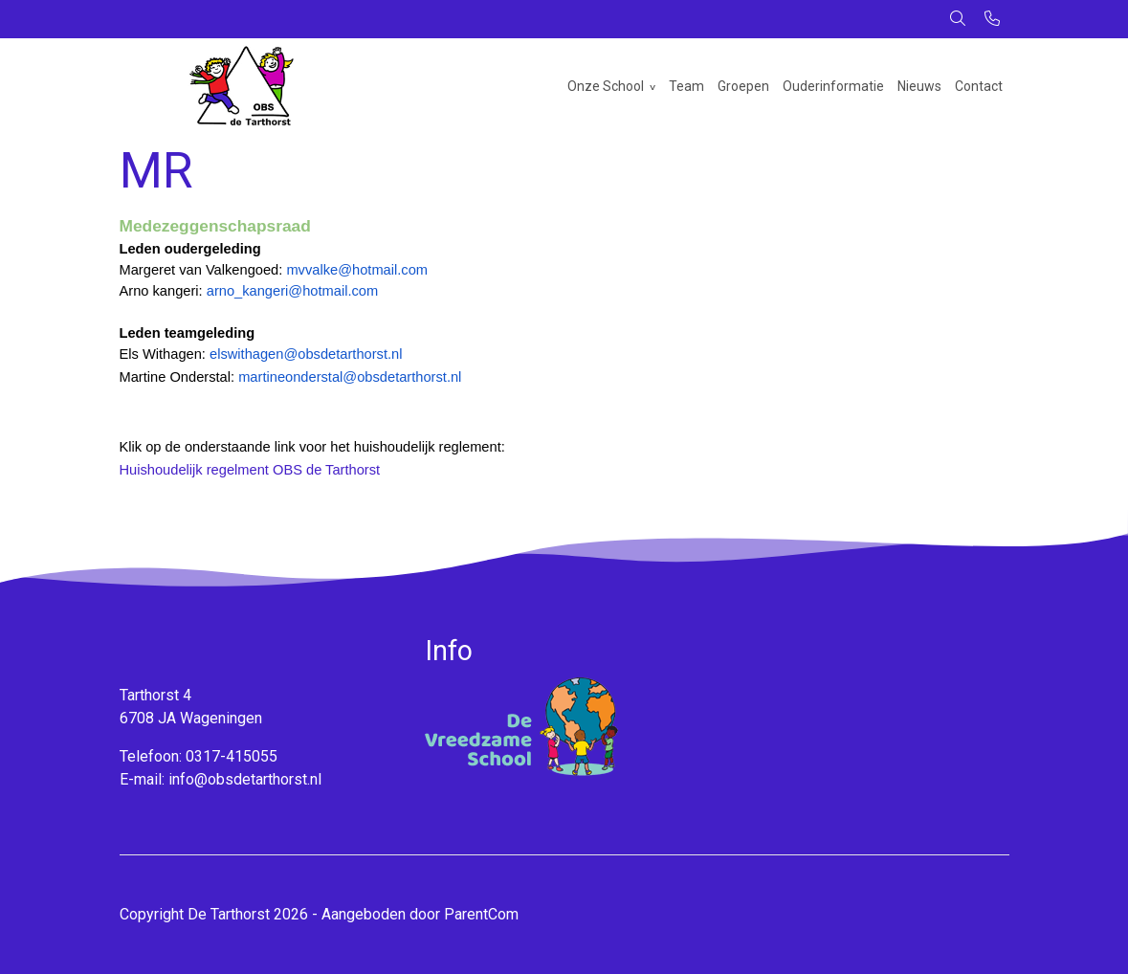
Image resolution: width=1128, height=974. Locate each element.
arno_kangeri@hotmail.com (292, 291)
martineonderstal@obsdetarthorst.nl (349, 377)
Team (686, 86)
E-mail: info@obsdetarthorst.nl (220, 779)
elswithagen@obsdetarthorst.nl (306, 354)
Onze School (605, 86)
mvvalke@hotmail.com (357, 269)
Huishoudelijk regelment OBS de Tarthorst (250, 469)
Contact (979, 86)
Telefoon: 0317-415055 (198, 756)
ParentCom (481, 914)
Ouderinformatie (833, 86)
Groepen (743, 86)
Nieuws (919, 86)
